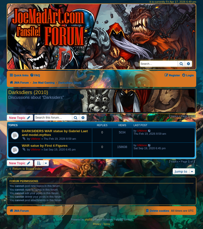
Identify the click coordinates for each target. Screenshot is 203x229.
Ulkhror (36, 138)
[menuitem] (35, 75)
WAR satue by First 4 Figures (44, 145)
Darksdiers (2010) (28, 92)
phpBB (88, 219)
